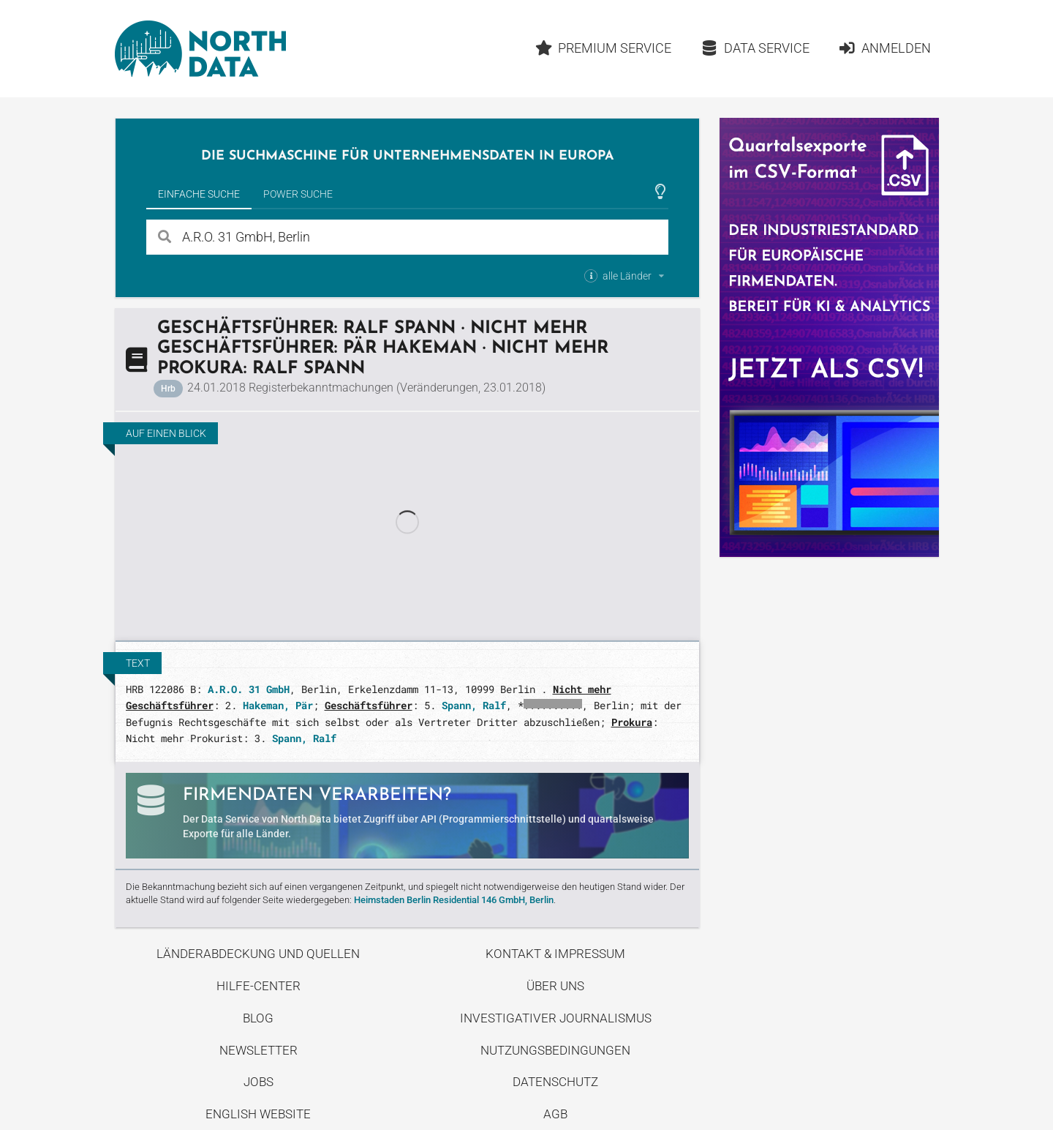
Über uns (555, 986)
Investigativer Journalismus (556, 1018)
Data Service (755, 48)
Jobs (258, 1081)
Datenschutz (555, 1081)
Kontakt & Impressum (555, 953)
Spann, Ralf (474, 705)
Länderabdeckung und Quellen (258, 953)
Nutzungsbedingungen (555, 1050)
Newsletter (258, 1050)
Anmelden (884, 48)
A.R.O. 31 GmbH (249, 689)
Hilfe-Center (258, 986)
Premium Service (603, 48)
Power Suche (298, 194)
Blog (258, 1018)
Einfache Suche (199, 194)
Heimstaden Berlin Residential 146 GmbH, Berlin (454, 899)
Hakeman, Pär (278, 705)
